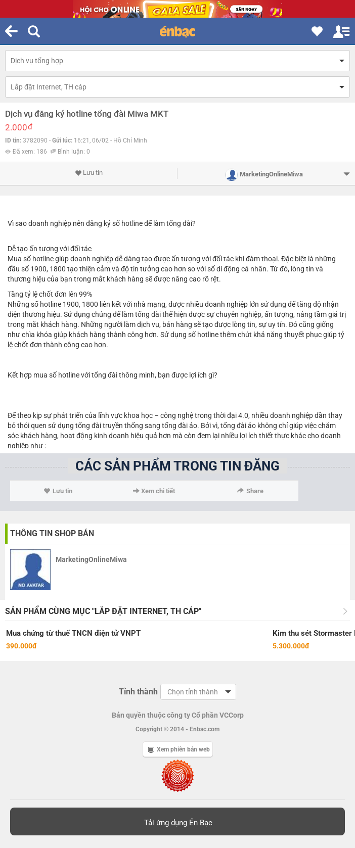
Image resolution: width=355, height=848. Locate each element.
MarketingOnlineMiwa (91, 559)
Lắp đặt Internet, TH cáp (48, 87)
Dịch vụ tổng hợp (37, 61)
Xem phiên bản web (179, 749)
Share (250, 491)
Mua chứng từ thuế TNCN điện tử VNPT (73, 633)
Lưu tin (89, 173)
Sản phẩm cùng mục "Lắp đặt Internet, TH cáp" (103, 611)
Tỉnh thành (138, 691)
